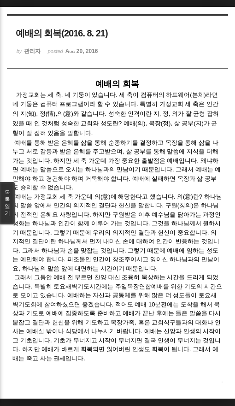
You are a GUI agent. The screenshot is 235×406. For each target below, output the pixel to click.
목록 (7, 203)
